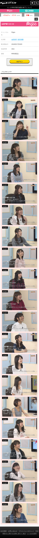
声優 (29, 15)
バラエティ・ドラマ (11, 15)
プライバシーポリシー (26, 531)
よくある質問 (32, 533)
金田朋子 (14, 39)
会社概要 (3, 531)
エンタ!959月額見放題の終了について (19, 7)
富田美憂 (21, 39)
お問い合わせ (12, 531)
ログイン (19, 61)
